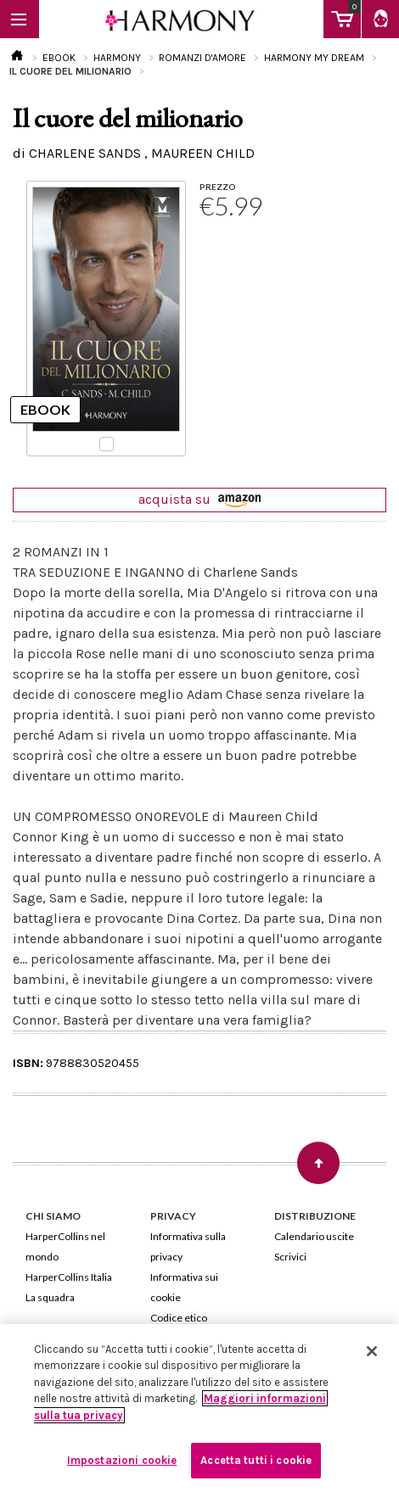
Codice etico (178, 1317)
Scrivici (290, 1256)
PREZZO (218, 187)
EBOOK (59, 58)
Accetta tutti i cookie (256, 1460)
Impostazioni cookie (122, 1460)
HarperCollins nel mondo (65, 1246)
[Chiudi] (372, 1351)
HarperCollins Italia (68, 1277)
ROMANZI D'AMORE (202, 58)
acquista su (199, 499)
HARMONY (117, 58)
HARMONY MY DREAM (314, 58)
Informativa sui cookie (184, 1287)
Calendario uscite (314, 1236)
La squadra (50, 1297)
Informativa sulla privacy (188, 1246)
